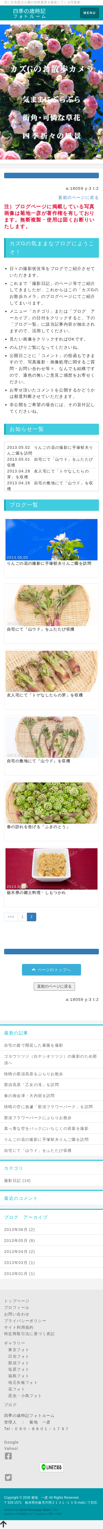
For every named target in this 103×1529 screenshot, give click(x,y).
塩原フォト (16, 1369)
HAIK (58, 1514)
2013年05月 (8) (19, 1240)
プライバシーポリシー (25, 1321)
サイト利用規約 (19, 1327)
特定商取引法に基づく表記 (29, 1333)
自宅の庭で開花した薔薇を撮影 (33, 1045)
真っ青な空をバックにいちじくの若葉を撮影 (46, 1128)
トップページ (16, 1301)
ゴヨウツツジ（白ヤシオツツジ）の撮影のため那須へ (50, 1059)
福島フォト (16, 1376)
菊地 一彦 (39, 1498)
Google (11, 1442)
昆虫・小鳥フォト (23, 1395)
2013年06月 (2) (19, 1229)
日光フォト (16, 1356)
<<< (11, 917)
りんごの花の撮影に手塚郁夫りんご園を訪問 (46, 1139)
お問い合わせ (16, 1314)
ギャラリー (14, 1343)
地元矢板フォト (21, 1382)
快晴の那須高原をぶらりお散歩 (33, 1074)
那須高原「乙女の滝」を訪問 (31, 1084)
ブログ (10, 1405)
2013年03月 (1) (19, 1262)
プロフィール (16, 1307)
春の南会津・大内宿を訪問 (29, 1095)
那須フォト (16, 1363)
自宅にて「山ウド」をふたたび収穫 (38, 1150)
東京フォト (16, 1349)
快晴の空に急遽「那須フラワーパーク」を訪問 (48, 1106)
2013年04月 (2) (19, 1251)
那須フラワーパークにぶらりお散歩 (38, 1117)
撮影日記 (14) (17, 1180)
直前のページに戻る (78, 197)
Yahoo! (11, 1448)
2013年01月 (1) (19, 1273)
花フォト (14, 1389)
